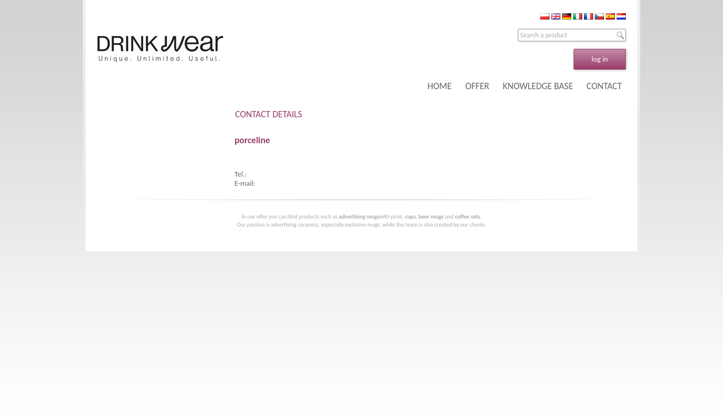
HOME (440, 85)
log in (599, 59)
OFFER (477, 85)
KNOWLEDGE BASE (538, 85)
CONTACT (604, 85)
